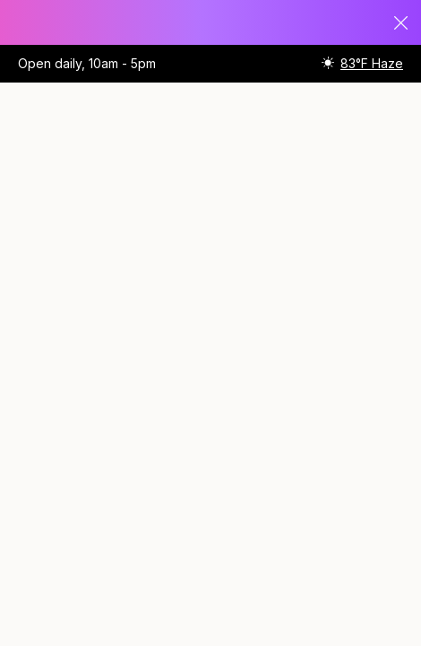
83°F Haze (371, 63)
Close (401, 22)
